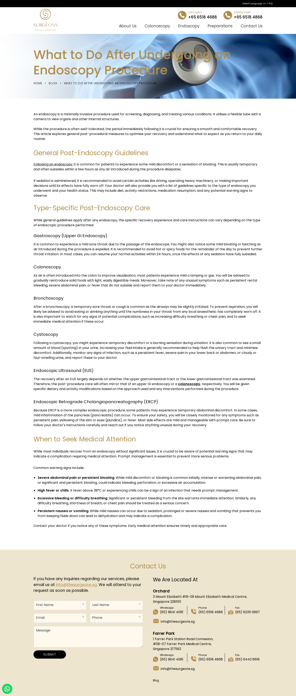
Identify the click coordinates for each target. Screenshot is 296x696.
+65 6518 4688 (202, 17)
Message (43, 630)
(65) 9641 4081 (171, 612)
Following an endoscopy (53, 164)
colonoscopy (189, 384)
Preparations (220, 26)
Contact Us (251, 26)
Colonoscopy (157, 26)
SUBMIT (49, 654)
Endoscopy (188, 26)
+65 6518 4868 (248, 17)
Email (40, 617)
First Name (44, 605)
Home (38, 83)
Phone (97, 617)
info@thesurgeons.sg (76, 585)
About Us (127, 26)
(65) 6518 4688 (210, 612)
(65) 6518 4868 (210, 659)
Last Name (100, 605)
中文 (270, 3)
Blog (53, 83)
